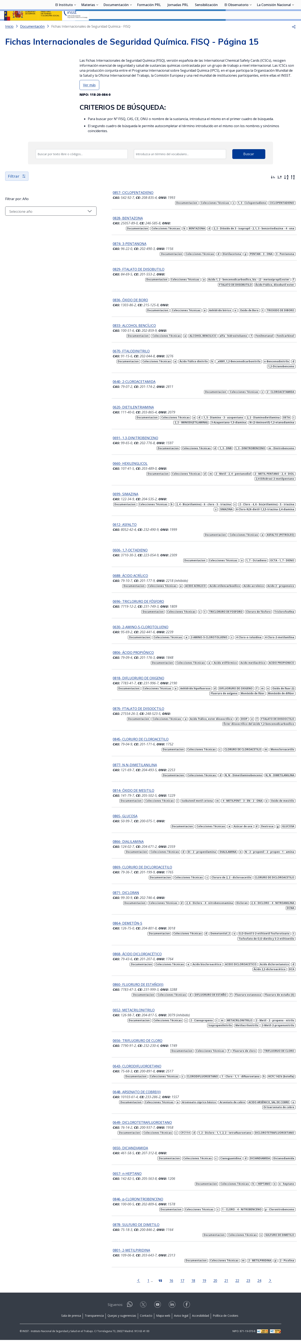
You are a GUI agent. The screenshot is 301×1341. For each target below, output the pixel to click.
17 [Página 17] (173, 1281)
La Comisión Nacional (274, 26)
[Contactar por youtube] (158, 1307)
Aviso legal (181, 1317)
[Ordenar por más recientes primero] (273, 188)
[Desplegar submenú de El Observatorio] (250, 25)
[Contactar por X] (143, 1307)
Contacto (146, 1317)
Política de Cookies (225, 1317)
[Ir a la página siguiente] (260, 1280)
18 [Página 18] (184, 1281)
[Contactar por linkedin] (172, 1307)
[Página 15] (150, 1280)
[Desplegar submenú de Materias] (97, 25)
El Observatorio (236, 26)
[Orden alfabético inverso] (293, 188)
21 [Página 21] (217, 1281)
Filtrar (17, 187)
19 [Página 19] (195, 1281)
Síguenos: (115, 1305)
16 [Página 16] (162, 1281)
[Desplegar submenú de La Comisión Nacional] (293, 25)
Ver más (89, 96)
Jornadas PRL (178, 26)
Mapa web (163, 1317)
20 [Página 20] (206, 1281)
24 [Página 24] (250, 1281)
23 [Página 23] (239, 1281)
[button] (294, 37)
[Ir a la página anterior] (129, 1280)
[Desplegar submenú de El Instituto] (75, 25)
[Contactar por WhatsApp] (129, 1307)
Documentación (116, 26)
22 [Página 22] (228, 1281)
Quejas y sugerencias (122, 1317)
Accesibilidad (200, 1317)
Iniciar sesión (281, 9)
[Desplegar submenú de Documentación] (131, 25)
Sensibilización (206, 26)
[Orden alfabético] (286, 188)
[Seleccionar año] (41, 222)
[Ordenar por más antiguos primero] (280, 188)
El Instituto (64, 26)
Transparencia (94, 1317)
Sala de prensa (71, 1317)
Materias (88, 26)
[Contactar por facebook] (187, 1307)
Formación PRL (149, 26)
